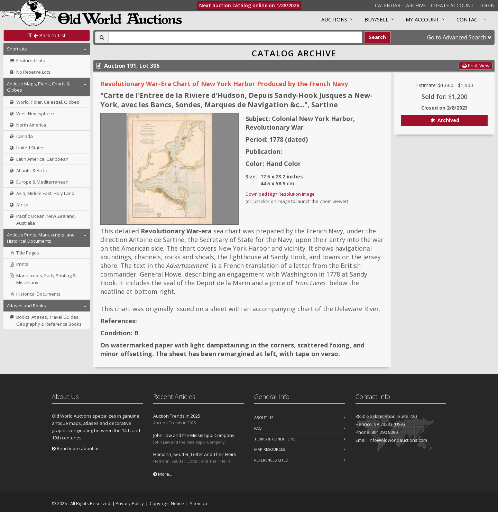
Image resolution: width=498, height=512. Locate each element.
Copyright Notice (167, 503)
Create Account (452, 5)
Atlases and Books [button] (26, 305)
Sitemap (198, 503)
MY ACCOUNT (422, 19)
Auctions (334, 19)
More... (162, 474)
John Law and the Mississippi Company (193, 435)
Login (487, 5)
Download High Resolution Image (280, 194)
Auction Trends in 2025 (176, 416)
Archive (416, 5)
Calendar (387, 5)
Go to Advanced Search (459, 37)
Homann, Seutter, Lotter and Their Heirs (194, 454)
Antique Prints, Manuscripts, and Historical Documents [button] (41, 238)
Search (377, 37)
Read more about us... (77, 448)
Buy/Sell (376, 19)
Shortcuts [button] (17, 49)
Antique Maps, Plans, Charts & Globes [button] (38, 87)
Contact (468, 19)
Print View (475, 65)
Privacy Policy (130, 503)
